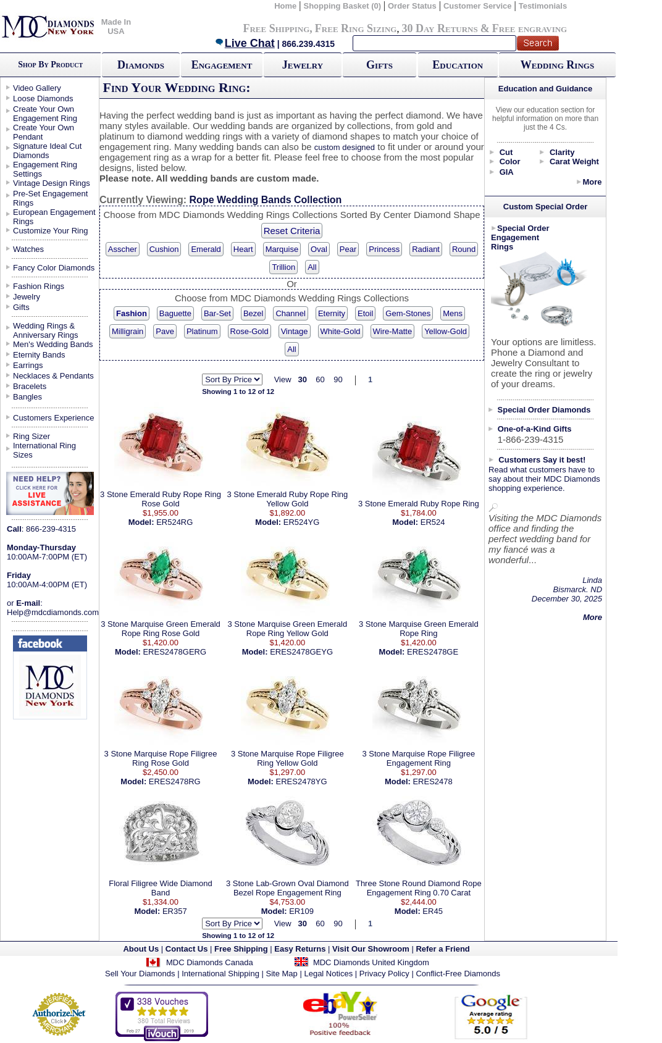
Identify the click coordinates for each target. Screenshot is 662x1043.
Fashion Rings (38, 286)
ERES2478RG (175, 781)
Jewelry (302, 65)
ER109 (301, 911)
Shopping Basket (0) (343, 5)
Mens (453, 313)
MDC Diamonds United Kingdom (371, 962)
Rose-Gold (249, 331)
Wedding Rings (557, 65)
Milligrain (127, 331)
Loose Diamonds (43, 98)
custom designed (344, 147)
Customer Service (477, 5)
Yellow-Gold (445, 331)
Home (285, 5)
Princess (384, 249)
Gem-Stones (407, 313)
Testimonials (543, 5)
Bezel (253, 313)
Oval (319, 249)
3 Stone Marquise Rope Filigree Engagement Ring (418, 758)
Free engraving (529, 28)
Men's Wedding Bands (53, 344)
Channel (290, 313)
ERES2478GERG (174, 651)
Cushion (164, 249)
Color (510, 161)
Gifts (379, 65)
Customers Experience (53, 417)
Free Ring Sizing (356, 28)
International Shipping (220, 973)
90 (337, 379)
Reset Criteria (292, 230)
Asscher (122, 249)
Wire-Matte (393, 331)
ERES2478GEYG (301, 651)
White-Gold (341, 331)
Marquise (282, 249)
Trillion (283, 267)
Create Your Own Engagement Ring (45, 113)
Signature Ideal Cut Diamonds (47, 150)
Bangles (27, 396)
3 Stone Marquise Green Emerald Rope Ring (419, 628)
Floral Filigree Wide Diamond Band (160, 888)
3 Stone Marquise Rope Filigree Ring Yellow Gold (287, 758)
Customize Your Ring (50, 230)
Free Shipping (276, 28)
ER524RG (174, 522)
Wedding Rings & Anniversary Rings (45, 330)
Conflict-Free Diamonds (458, 973)
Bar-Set (217, 313)
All (312, 267)
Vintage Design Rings (51, 183)
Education (457, 65)
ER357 (174, 911)
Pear (348, 249)
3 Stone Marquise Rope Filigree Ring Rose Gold (160, 758)
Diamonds (140, 65)
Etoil (365, 313)
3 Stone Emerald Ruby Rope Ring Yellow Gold (287, 499)
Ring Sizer (31, 436)
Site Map (282, 973)
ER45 (432, 911)
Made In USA (116, 26)
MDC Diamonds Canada (209, 962)
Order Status (412, 5)
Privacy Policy (384, 973)
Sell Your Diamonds (140, 973)
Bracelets (29, 386)
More (591, 181)
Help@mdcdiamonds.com (53, 612)
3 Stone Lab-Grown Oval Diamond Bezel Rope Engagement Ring (287, 888)
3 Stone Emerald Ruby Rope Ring (418, 503)
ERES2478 (432, 781)
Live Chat (244, 43)
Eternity (331, 313)
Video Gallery (37, 88)
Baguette (175, 313)
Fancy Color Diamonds (53, 267)
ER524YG (301, 522)
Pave (165, 331)
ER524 (433, 522)
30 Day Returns (439, 28)
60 (320, 379)
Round (464, 249)
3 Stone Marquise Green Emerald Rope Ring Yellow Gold (288, 628)
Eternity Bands (39, 354)
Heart (243, 249)
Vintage (294, 331)
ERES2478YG (301, 781)
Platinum (202, 331)
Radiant (426, 249)
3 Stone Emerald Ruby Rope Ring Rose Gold (160, 499)
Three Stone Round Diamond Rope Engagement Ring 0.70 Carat (419, 888)
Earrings (28, 365)
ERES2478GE (432, 651)
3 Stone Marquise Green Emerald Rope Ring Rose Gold (160, 628)
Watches (28, 249)
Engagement (222, 65)
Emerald (205, 249)
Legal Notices (328, 973)
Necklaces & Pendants (53, 375)
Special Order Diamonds (544, 409)
